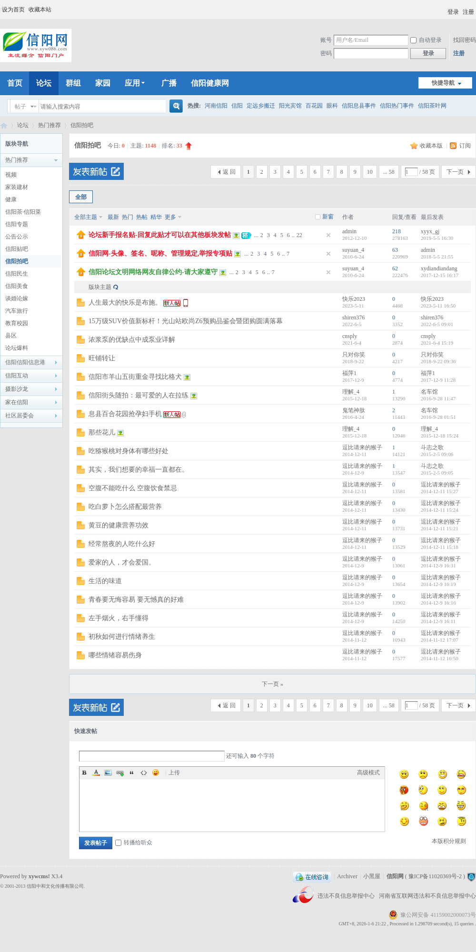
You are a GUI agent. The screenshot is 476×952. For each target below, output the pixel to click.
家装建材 (16, 187)
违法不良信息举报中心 (346, 895)
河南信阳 (216, 105)
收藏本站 (40, 9)
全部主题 (85, 217)
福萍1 (349, 373)
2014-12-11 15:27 (439, 491)
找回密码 (464, 40)
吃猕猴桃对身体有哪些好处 (129, 451)
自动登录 (426, 40)
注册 (468, 12)
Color (96, 772)
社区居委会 (19, 415)
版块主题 (100, 287)
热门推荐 (49, 125)
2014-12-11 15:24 (439, 510)
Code (144, 772)
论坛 (43, 83)
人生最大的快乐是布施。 (125, 302)
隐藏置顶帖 (328, 235)
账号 (326, 40)
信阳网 (4, 125)
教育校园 (16, 323)
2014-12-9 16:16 (438, 602)
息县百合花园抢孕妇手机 (125, 413)
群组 (73, 83)
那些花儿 (102, 432)
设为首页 (13, 9)
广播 (169, 83)
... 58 (389, 172)
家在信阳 (16, 402)
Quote (132, 772)
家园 (102, 83)
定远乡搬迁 (261, 105)
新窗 (328, 216)
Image (108, 772)
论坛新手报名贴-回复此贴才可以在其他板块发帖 (160, 234)
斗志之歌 (432, 447)
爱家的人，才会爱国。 (122, 562)
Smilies (155, 772)
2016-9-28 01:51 (438, 417)
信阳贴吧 (16, 249)
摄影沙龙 (16, 389)
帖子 (20, 106)
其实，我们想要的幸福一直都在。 (138, 469)
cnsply (349, 336)
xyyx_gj (430, 231)
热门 (127, 217)
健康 (11, 199)
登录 (453, 12)
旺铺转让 (102, 358)
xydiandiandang (439, 268)
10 (370, 172)
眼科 (332, 105)
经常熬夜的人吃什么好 (122, 543)
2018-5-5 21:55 (437, 256)
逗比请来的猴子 (362, 447)
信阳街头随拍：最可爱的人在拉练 (138, 395)
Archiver (347, 876)
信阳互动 (16, 375)
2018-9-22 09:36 (438, 361)
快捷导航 (443, 82)
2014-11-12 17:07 (439, 640)
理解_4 (350, 391)
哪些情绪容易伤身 (115, 655)
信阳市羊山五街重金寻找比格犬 (135, 376)
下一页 (455, 172)
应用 (136, 83)
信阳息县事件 (359, 105)
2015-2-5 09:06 (437, 454)
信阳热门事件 (397, 105)
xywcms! (39, 876)
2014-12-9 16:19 (438, 584)
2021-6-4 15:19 (437, 343)
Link (120, 772)
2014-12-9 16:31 (438, 565)
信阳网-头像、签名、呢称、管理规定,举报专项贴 (160, 253)
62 (395, 268)
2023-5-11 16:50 (438, 305)
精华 (156, 217)
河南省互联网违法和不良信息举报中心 (427, 895)
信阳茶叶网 (432, 105)
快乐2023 (353, 299)
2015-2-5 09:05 (437, 473)
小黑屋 (371, 876)
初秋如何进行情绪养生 (122, 636)
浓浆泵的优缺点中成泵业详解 (132, 339)
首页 (14, 83)
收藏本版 (432, 145)
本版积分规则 (449, 841)
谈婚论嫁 (16, 298)
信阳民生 (16, 273)
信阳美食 (16, 286)
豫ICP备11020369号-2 (435, 876)
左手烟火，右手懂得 (119, 618)
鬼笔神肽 (353, 410)
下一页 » (272, 684)
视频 (11, 174)
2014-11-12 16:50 (439, 658)
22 (299, 235)
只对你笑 (353, 354)
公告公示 (16, 236)
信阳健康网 (210, 83)
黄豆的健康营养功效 (119, 525)
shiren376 (353, 317)
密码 (326, 53)
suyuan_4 (353, 250)
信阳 (237, 105)
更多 (170, 217)
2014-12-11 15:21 (439, 528)
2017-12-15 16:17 (439, 275)
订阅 (465, 145)
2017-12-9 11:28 (438, 380)
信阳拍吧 (81, 125)
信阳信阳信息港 (25, 362)
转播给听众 (133, 842)
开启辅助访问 (443, 9)
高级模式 (368, 772)
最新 (113, 217)
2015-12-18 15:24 (439, 435)
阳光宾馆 (290, 105)
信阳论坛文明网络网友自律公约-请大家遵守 (153, 272)
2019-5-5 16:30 (437, 238)
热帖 (142, 217)
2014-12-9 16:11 (438, 621)
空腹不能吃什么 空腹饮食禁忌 (133, 488)
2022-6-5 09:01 (437, 324)
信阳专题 (16, 224)
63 (395, 250)
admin (349, 231)
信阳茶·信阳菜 (23, 211)
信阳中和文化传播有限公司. (56, 886)
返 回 (229, 172)
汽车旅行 (16, 310)
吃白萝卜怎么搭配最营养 (125, 506)
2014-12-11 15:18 (439, 547)
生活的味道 (105, 581)
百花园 (314, 105)
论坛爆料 (16, 348)
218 (396, 231)
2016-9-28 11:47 (438, 398)
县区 (11, 335)
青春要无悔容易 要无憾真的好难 (136, 599)
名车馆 (429, 391)
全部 (81, 197)
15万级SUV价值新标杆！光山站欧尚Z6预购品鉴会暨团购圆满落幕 (186, 321)
